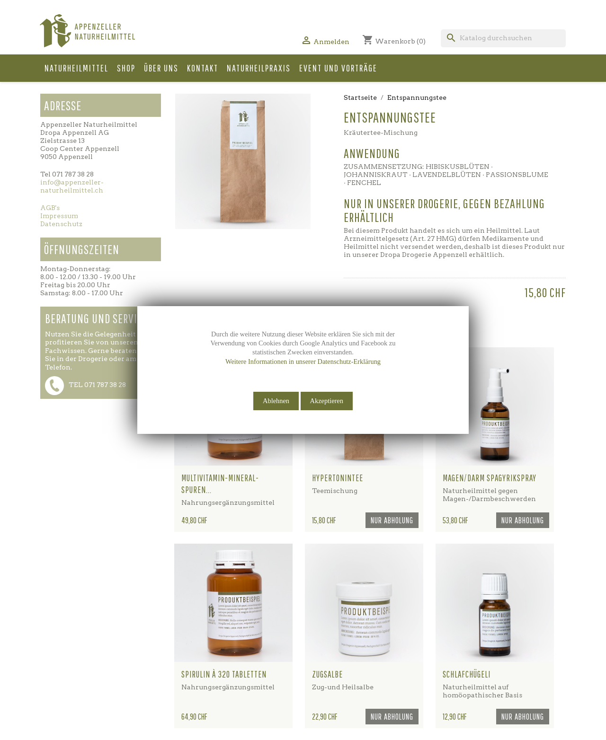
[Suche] (503, 38)
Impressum (59, 216)
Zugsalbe (327, 674)
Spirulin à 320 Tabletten (224, 674)
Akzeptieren (326, 401)
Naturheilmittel (76, 67)
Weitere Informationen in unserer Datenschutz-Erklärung (303, 361)
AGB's (50, 207)
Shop (126, 67)
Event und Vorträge (338, 67)
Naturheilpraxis (259, 67)
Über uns (161, 67)
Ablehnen (276, 401)
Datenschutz (61, 224)
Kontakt (202, 67)
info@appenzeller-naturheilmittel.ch (72, 186)
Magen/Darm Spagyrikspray (489, 478)
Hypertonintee (337, 478)
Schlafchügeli (466, 674)
